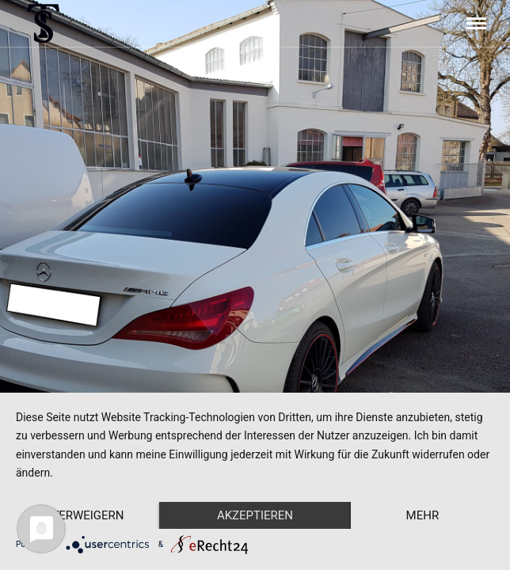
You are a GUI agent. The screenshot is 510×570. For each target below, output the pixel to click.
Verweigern (87, 515)
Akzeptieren (255, 515)
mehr (423, 515)
